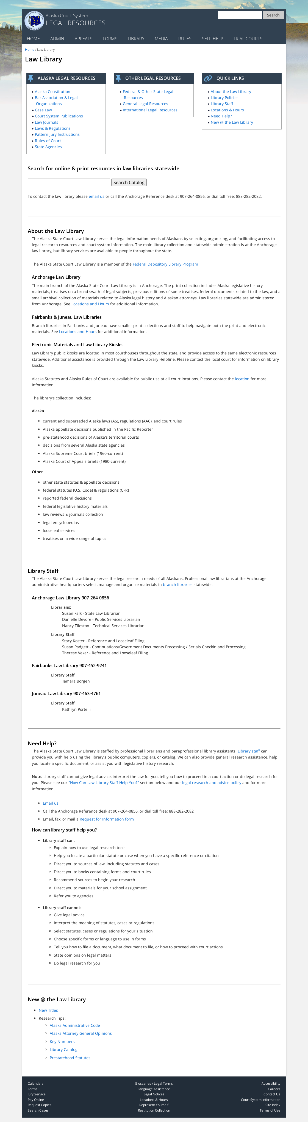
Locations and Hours (90, 303)
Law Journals (46, 122)
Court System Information (260, 1099)
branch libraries (178, 584)
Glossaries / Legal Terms (154, 1083)
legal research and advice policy (211, 782)
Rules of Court (48, 140)
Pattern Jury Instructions (57, 134)
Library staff (249, 751)
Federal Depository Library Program (165, 264)
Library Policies (224, 97)
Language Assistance (154, 1089)
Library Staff (222, 103)
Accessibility (271, 1083)
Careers (274, 1089)
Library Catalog (63, 1049)
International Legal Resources (150, 109)
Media (161, 39)
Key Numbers (62, 1041)
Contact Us (271, 1094)
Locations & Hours (227, 109)
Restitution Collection (154, 1110)
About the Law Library (231, 91)
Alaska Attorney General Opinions (81, 1033)
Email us (51, 803)
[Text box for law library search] (69, 182)
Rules (185, 39)
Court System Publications (59, 116)
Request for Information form (107, 819)
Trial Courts (248, 39)
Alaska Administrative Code (75, 1025)
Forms (110, 39)
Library (136, 39)
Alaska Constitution (52, 91)
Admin (57, 39)
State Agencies (48, 146)
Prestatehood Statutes (70, 1057)
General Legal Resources (145, 103)
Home (33, 39)
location (242, 378)
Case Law (43, 109)
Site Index (272, 1105)
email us (96, 196)
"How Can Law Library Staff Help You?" (103, 782)
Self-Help (212, 39)
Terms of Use (270, 1110)
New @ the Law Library (232, 122)
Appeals (83, 39)
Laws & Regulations (53, 128)
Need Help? (221, 116)
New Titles (48, 1010)
